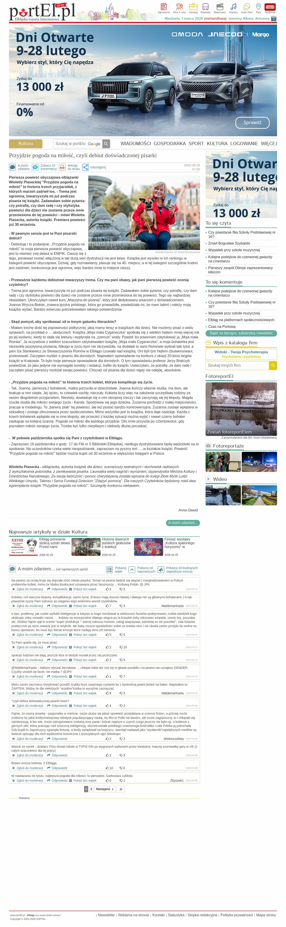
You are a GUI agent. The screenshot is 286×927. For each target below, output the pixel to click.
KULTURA (217, 144)
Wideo (216, 479)
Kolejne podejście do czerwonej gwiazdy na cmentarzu (240, 259)
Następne (105, 789)
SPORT (196, 144)
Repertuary (220, 12)
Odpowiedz (55, 589)
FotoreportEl (219, 376)
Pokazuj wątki (120, 569)
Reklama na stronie (133, 915)
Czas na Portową (222, 327)
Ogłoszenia (164, 12)
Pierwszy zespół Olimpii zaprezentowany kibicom (240, 270)
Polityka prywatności (237, 915)
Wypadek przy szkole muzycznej (234, 250)
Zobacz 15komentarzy (49, 167)
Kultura (26, 143)
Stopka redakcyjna (202, 915)
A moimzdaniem (24, 167)
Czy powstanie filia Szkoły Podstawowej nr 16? (241, 234)
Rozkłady (205, 12)
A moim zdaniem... (183, 523)
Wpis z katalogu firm (231, 343)
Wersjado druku (74, 167)
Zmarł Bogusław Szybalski (229, 243)
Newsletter (106, 915)
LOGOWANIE (244, 144)
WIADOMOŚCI (136, 144)
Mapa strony (266, 915)
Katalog (193, 12)
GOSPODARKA (170, 144)
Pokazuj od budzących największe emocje (182, 569)
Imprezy (233, 12)
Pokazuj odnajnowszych (146, 569)
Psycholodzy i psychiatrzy (241, 356)
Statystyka (176, 915)
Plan (258, 12)
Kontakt (158, 915)
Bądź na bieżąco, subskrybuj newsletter (241, 333)
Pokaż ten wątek (82, 589)
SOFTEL (41, 919)
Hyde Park (246, 12)
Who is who (179, 12)
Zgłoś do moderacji (27, 589)
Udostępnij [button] (98, 167)
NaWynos (270, 7)
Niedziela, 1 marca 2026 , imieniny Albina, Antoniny (217, 18)
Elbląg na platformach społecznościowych (241, 320)
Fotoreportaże (225, 446)
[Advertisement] (104, 832)
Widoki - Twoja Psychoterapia (241, 352)
